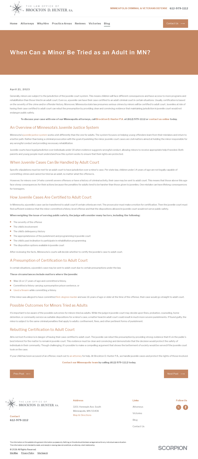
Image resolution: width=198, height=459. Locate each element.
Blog (135, 420)
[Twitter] (178, 407)
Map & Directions (82, 415)
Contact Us (138, 426)
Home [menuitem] (13, 23)
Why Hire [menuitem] (43, 23)
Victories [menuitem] (95, 23)
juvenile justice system (35, 135)
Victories (137, 413)
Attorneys (138, 406)
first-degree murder (66, 297)
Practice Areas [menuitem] (62, 23)
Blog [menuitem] (107, 23)
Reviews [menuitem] (80, 23)
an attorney (76, 356)
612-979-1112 (179, 8)
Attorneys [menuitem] (27, 23)
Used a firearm (21, 290)
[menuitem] (14, 453)
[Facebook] (185, 407)
